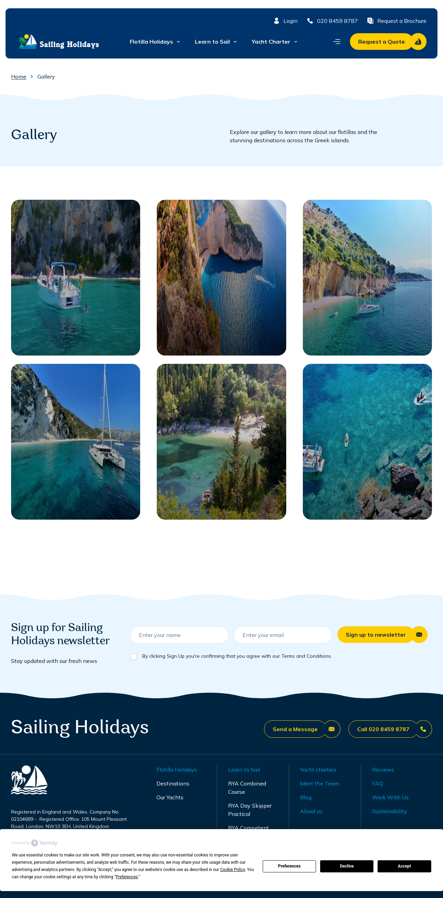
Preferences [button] (127, 876)
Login (285, 21)
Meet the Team (319, 783)
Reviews (383, 769)
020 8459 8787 (332, 21)
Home (18, 76)
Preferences (289, 866)
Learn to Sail (216, 41)
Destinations (172, 783)
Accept (404, 866)
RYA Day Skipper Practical (250, 809)
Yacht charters (318, 769)
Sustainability (389, 811)
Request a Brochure (396, 21)
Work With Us (390, 797)
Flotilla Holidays (155, 41)
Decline (347, 866)
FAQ (377, 783)
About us (311, 811)
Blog (305, 797)
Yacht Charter (275, 41)
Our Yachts (169, 797)
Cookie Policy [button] (232, 869)
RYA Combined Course (247, 787)
